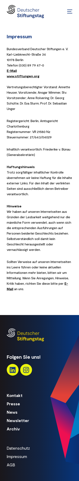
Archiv (13, 428)
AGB (11, 464)
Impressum (17, 456)
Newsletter (18, 420)
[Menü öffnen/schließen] (69, 11)
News (12, 412)
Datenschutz (18, 447)
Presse (13, 403)
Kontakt (15, 395)
